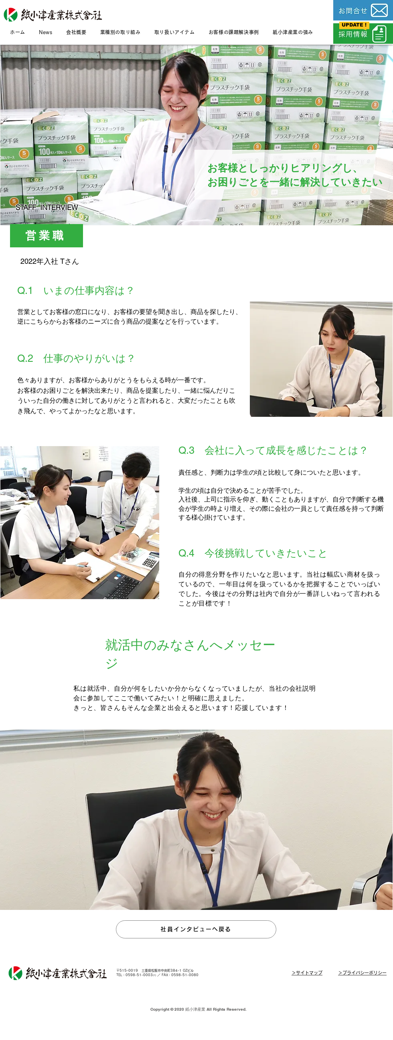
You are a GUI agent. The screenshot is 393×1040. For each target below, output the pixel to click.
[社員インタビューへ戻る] (196, 929)
